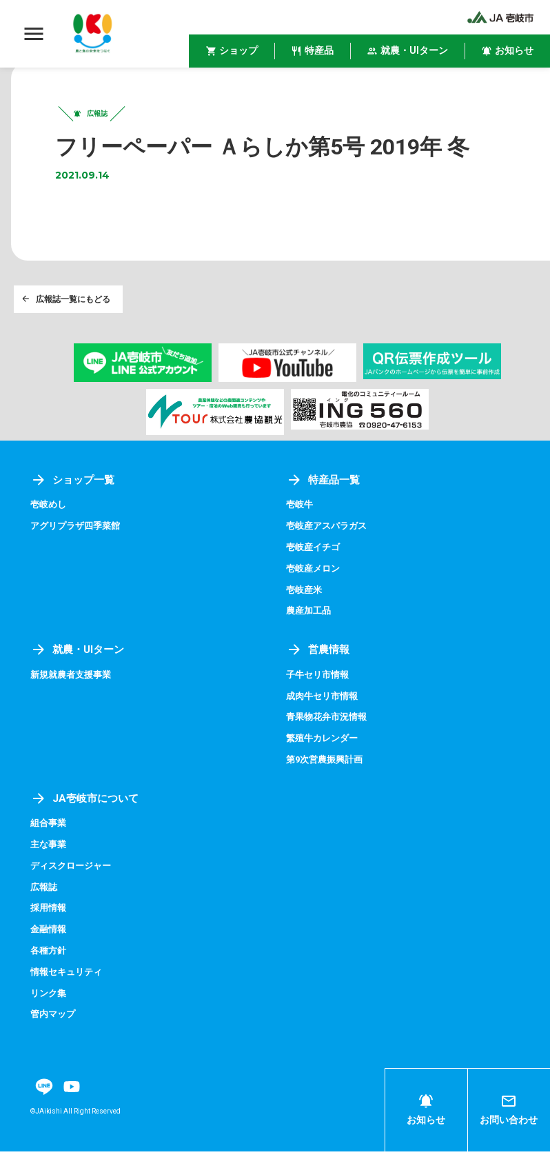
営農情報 (319, 669)
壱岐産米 (305, 610)
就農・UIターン (79, 669)
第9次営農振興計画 (327, 778)
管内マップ (54, 1030)
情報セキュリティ (69, 988)
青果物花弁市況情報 (329, 736)
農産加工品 (310, 631)
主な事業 (49, 863)
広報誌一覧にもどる (67, 318)
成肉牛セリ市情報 (324, 715)
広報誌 (44, 904)
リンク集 (49, 1009)
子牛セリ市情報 (320, 695)
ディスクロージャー (73, 883)
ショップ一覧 (74, 501)
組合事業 (49, 841)
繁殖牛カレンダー (324, 757)
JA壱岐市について (86, 817)
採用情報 (49, 926)
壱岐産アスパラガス (329, 547)
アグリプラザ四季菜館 (78, 547)
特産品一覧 (324, 501)
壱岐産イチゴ (315, 568)
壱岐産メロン (315, 589)
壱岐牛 (300, 526)
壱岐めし (49, 526)
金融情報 (49, 946)
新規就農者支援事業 (73, 695)
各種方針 (49, 968)
